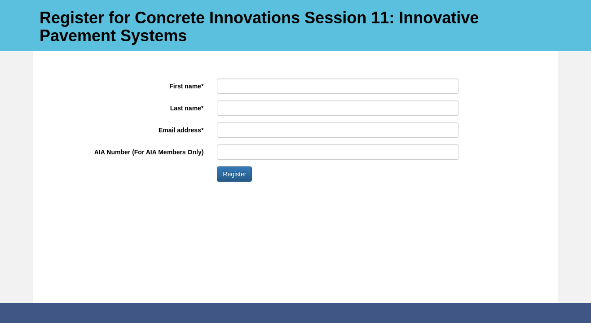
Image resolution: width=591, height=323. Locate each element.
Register (234, 174)
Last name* (187, 108)
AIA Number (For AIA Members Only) (148, 152)
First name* (186, 86)
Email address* (181, 130)
